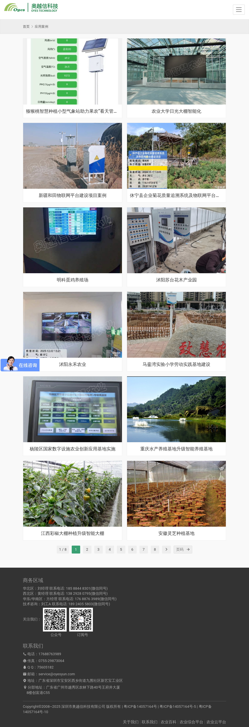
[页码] (188, 550)
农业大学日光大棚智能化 (176, 111)
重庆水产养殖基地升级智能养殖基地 (176, 449)
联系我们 (150, 722)
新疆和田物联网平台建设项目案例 (72, 195)
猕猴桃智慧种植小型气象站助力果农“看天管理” (72, 111)
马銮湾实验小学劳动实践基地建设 (176, 364)
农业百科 (168, 722)
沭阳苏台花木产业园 (176, 280)
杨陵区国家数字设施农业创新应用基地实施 (72, 449)
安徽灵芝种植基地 (176, 533)
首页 (26, 27)
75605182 (45, 667)
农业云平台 (216, 722)
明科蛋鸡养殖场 (72, 280)
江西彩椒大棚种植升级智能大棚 (72, 533)
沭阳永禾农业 (72, 364)
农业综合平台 (191, 722)
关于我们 (131, 722)
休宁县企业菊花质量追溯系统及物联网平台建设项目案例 (176, 195)
